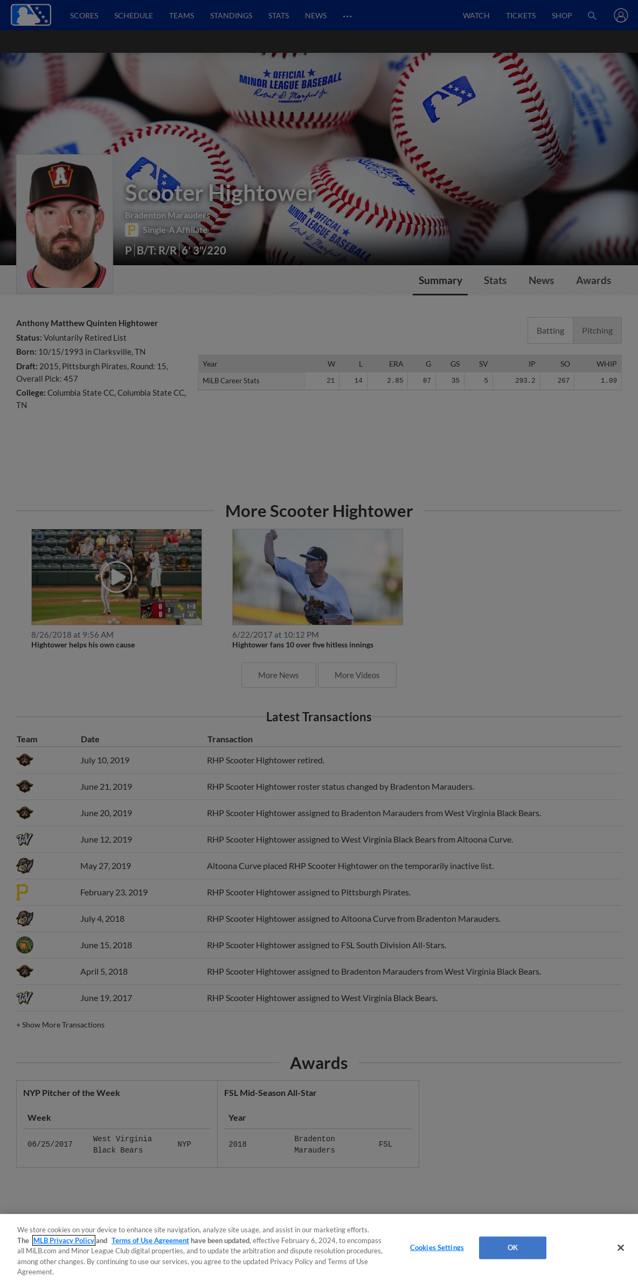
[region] (319, 1248)
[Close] (621, 1248)
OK (513, 1247)
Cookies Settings (437, 1247)
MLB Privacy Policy (63, 1240)
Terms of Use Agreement (150, 1240)
